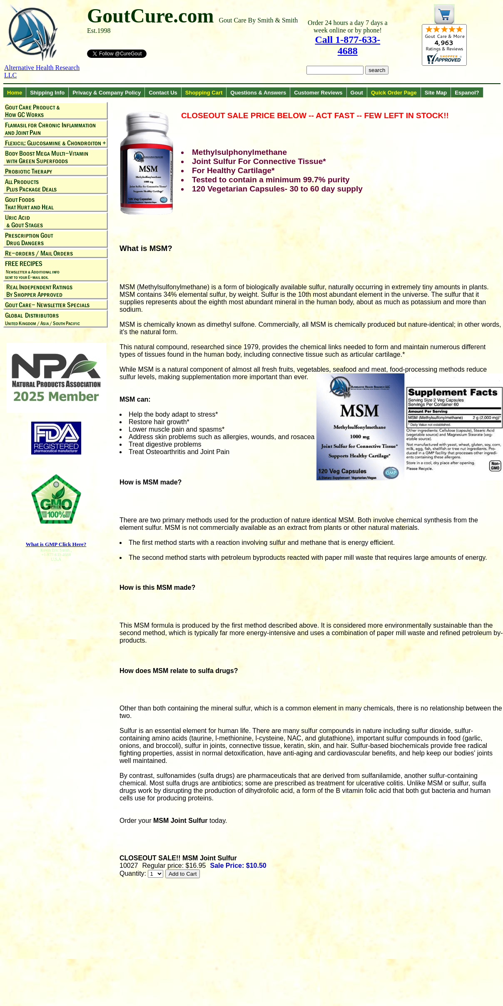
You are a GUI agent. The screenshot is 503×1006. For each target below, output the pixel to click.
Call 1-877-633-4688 (348, 45)
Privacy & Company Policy (106, 92)
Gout (357, 92)
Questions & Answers (258, 92)
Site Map (436, 92)
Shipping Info (47, 92)
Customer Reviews (318, 92)
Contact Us (163, 92)
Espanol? (467, 92)
